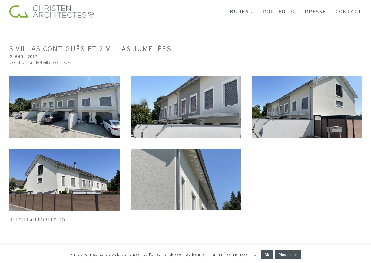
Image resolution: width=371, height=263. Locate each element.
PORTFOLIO (279, 11)
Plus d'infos (288, 254)
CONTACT (349, 11)
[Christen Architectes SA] (51, 11)
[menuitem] (243, 11)
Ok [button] (266, 254)
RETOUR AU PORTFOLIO (37, 220)
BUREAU (241, 11)
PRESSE (315, 11)
